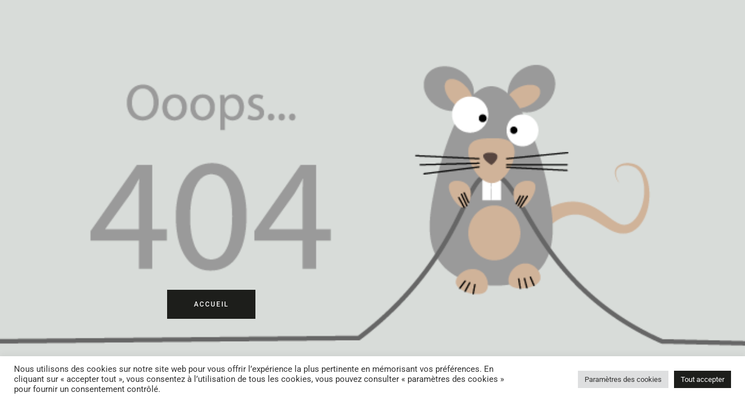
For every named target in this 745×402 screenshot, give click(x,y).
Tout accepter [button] (702, 379)
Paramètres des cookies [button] (623, 379)
